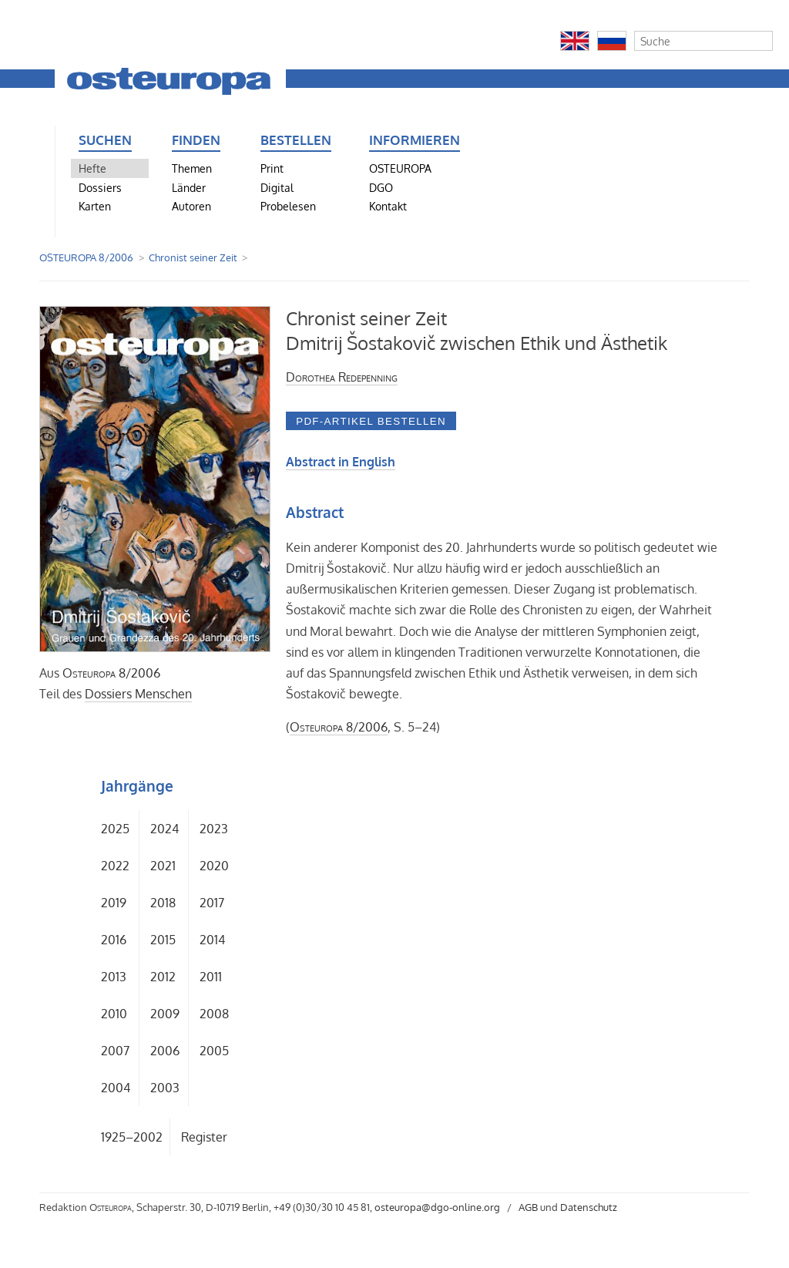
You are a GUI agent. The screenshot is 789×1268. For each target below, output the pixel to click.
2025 (115, 828)
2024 (164, 828)
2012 (163, 976)
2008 (214, 1013)
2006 (165, 1050)
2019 (113, 902)
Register (204, 1137)
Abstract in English (340, 461)
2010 (114, 1013)
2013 (113, 976)
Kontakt (388, 206)
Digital (277, 187)
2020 (214, 865)
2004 (115, 1087)
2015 (163, 939)
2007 (115, 1050)
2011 (211, 976)
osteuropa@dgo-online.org (437, 1207)
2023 (214, 828)
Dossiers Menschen (138, 693)
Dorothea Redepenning (342, 377)
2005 (214, 1050)
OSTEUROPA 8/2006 (86, 257)
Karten (95, 206)
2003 (165, 1087)
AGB (528, 1207)
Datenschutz (588, 1207)
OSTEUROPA (400, 168)
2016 (113, 939)
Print (272, 168)
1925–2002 (132, 1137)
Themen (192, 168)
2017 (212, 902)
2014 (212, 939)
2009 (165, 1013)
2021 (163, 865)
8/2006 (111, 673)
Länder (189, 187)
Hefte (92, 168)
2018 (163, 902)
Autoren (191, 206)
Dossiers (100, 187)
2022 (115, 865)
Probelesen (288, 206)
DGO (381, 187)
